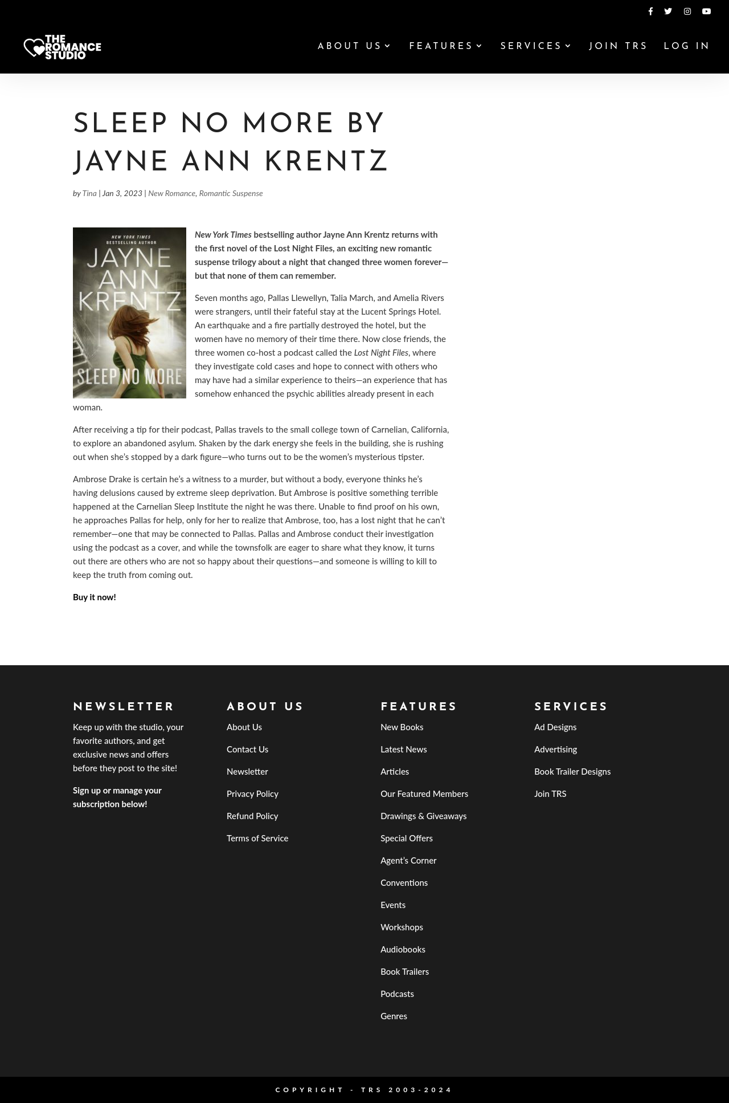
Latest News (403, 749)
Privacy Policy (253, 793)
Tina (90, 193)
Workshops (401, 927)
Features (441, 47)
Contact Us (247, 749)
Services (531, 47)
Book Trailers (404, 971)
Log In (687, 47)
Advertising (555, 749)
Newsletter (247, 771)
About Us (349, 47)
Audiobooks (402, 949)
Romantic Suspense (231, 193)
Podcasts (397, 993)
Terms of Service (257, 838)
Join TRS (618, 47)
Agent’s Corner (408, 860)
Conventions (404, 882)
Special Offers (406, 838)
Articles (394, 771)
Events (393, 905)
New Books (401, 727)
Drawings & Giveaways (423, 816)
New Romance (171, 193)
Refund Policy (253, 816)
